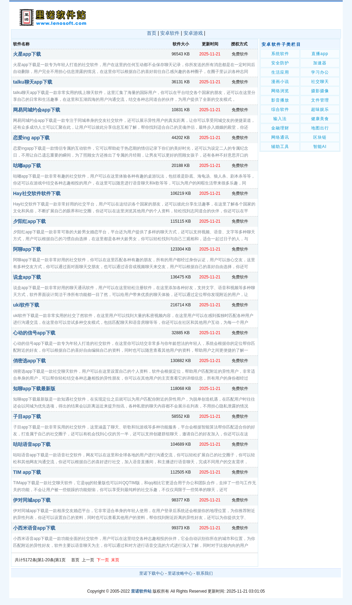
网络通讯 (280, 137)
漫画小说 (280, 81)
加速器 (320, 63)
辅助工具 (280, 146)
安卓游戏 (193, 33)
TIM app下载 (27, 472)
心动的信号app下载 (34, 333)
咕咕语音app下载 (32, 444)
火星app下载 (27, 54)
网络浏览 (280, 90)
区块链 (320, 137)
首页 (151, 33)
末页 (115, 560)
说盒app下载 (27, 277)
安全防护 (280, 63)
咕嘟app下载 (27, 165)
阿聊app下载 (27, 249)
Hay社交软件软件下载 (36, 193)
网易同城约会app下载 (36, 110)
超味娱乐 (320, 109)
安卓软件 (169, 33)
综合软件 (280, 109)
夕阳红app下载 (29, 221)
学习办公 (320, 72)
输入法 (280, 118)
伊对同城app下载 (32, 500)
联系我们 (204, 573)
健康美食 (320, 118)
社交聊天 (320, 81)
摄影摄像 (320, 90)
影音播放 (280, 100)
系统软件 (280, 53)
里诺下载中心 (151, 573)
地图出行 (320, 128)
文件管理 (320, 100)
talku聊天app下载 (32, 82)
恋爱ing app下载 (31, 137)
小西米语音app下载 (34, 528)
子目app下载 (27, 416)
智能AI (320, 146)
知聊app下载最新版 (34, 388)
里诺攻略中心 (180, 573)
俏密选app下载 (29, 360)
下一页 (103, 560)
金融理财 (280, 128)
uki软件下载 (26, 305)
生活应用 (280, 72)
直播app (319, 53)
